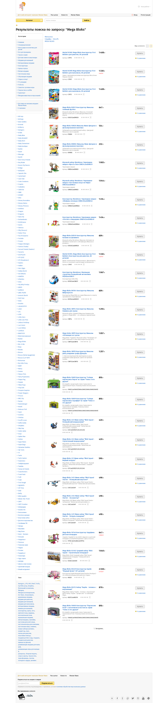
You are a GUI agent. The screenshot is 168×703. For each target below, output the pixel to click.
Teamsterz (21, 461)
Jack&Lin (21, 290)
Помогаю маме (23, 545)
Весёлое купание (24, 515)
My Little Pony (23, 363)
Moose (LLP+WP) (24, 358)
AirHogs (20, 119)
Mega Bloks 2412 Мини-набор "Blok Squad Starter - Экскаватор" (78, 497)
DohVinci (21, 208)
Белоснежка (22, 512)
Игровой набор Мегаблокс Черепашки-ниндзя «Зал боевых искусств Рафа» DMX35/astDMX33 (77, 183)
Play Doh (21, 387)
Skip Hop (21, 428)
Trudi (19, 480)
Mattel (20, 339)
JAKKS (20, 287)
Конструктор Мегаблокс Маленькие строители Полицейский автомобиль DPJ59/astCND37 (76, 274)
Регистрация (145, 15)
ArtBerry (21, 127)
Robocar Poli (22, 409)
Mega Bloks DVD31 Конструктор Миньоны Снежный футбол (78, 108)
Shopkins (21, 425)
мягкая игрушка (23, 620)
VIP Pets (21, 488)
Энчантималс (29, 595)
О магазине (22, 108)
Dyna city (21, 217)
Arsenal (20, 124)
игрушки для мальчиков (26, 604)
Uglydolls (21, 485)
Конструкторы (23, 66)
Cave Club (21, 179)
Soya (19, 434)
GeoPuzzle (21, 255)
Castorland (21, 176)
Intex (19, 282)
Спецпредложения (24, 45)
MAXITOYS (21, 333)
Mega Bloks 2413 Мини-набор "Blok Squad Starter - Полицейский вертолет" (78, 479)
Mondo (20, 349)
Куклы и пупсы (23, 68)
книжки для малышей (25, 608)
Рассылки (54, 15)
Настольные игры (24, 74)
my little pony (22, 586)
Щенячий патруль (24, 566)
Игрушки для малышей (25, 60)
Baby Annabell (22, 138)
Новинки (21, 42)
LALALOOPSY (22, 306)
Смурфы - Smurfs (52, 39)
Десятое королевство (25, 520)
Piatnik (20, 382)
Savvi (20, 412)
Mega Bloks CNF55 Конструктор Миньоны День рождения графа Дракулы (77, 352)
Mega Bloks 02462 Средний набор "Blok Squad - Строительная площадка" (77, 552)
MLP (30, 583)
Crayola (20, 184)
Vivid (19, 491)
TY (19, 453)
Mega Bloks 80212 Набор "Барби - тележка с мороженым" (79, 588)
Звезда (20, 526)
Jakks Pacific (22, 293)
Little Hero (21, 317)
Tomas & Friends (23, 469)
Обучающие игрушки (25, 76)
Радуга (20, 547)
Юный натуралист (24, 569)
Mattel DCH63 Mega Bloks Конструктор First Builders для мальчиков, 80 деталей (79, 90)
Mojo (19, 347)
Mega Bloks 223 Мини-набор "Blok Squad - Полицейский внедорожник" (78, 421)
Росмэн (20, 550)
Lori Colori (21, 325)
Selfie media (22, 423)
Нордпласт (22, 539)
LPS (26, 583)
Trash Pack (21, 474)
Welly (20, 493)
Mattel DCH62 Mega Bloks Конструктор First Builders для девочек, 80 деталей (79, 53)
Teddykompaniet (23, 463)
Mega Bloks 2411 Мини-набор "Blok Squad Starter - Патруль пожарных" (78, 515)
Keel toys (21, 298)
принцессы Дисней (24, 642)
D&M (19, 192)
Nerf (33, 583)
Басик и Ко (21, 510)
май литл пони (23, 613)
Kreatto (20, 303)
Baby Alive (21, 135)
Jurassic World (23, 295)
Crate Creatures (23, 181)
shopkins (31, 586)
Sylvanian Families (24, 447)
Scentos (21, 415)
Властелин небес (24, 518)
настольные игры (24, 626)
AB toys (20, 116)
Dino (19, 198)
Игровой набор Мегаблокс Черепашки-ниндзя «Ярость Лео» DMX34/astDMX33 (77, 163)
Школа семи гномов (24, 564)
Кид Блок (21, 531)
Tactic (20, 455)
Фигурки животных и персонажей (29, 95)
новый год (21, 631)
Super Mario (22, 442)
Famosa (20, 227)
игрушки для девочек (25, 599)
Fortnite (20, 238)
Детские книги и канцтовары (27, 57)
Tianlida (20, 466)
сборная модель (31, 654)
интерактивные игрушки (26, 606)
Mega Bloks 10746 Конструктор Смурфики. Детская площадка (78, 534)
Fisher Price (22, 233)
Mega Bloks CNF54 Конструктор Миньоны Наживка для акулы (78, 310)
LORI (19, 314)
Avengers (21, 130)
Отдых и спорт (23, 79)
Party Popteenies (24, 377)
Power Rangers (23, 393)
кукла (29, 611)
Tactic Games (22, 458)
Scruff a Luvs (22, 420)
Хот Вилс (21, 595)
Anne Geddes (22, 122)
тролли (31, 658)
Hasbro (20, 263)
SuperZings (22, 444)
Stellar (20, 439)
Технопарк (21, 556)
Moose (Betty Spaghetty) (26, 355)
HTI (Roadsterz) (23, 260)
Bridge (20, 168)
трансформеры (23, 658)
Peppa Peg (21, 379)
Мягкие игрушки (23, 71)
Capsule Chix (22, 173)
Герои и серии (22, 55)
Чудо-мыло (22, 558)
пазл (27, 631)
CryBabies (21, 187)
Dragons (21, 214)
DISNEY (20, 195)
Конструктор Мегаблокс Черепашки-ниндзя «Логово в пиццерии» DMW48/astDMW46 (79, 218)
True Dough (22, 482)
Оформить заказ (143, 700)
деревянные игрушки (25, 597)
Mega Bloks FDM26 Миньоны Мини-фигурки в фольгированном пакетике (79, 127)
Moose (20, 352)
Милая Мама (75, 15)
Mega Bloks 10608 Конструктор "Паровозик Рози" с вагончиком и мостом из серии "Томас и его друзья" (79, 608)
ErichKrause (22, 222)
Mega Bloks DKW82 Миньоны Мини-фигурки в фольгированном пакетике (79, 145)
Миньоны (49, 37)
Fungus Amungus (23, 244)
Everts (20, 225)
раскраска (21, 654)
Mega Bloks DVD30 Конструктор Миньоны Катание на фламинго (78, 237)
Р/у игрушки (22, 82)
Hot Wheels (22, 274)
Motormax (21, 360)
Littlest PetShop (23, 322)
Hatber (20, 265)
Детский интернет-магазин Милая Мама (32, 15)
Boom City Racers (24, 165)
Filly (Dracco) (22, 230)
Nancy (20, 368)
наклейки (32, 620)
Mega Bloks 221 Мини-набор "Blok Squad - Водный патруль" (78, 459)
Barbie (20, 149)
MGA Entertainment (24, 336)
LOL (19, 312)
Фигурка (21, 590)
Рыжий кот (21, 553)
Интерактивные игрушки (26, 63)
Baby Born (21, 141)
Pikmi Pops (22, 385)
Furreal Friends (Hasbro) (26, 249)
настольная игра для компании (28, 624)
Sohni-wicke (22, 431)
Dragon (20, 211)
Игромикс (21, 529)
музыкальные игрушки (25, 617)
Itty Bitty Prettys (23, 284)
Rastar (20, 401)
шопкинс (33, 660)
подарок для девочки (25, 640)
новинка (33, 626)
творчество (32, 656)
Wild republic (22, 496)
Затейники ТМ (22, 523)
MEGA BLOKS (49, 41)
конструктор (22, 611)
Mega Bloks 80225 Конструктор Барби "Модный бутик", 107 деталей (76, 570)
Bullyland (21, 170)
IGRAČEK (21, 276)
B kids (20, 132)
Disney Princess (23, 206)
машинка (31, 613)
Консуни (21, 537)
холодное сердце (24, 660)
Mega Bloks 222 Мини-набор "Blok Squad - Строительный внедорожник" (78, 440)
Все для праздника (24, 52)
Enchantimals (22, 219)
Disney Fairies (22, 203)
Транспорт (21, 93)
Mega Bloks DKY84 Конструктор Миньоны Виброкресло (78, 292)
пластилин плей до (24, 635)
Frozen (20, 241)
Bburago (21, 154)
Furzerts (21, 252)
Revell (20, 406)
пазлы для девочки (24, 633)
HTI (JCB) (21, 257)
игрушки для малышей (25, 602)
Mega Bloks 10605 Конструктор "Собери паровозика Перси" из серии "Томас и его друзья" (78, 379)
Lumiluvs (21, 330)
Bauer (20, 151)
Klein (19, 301)
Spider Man (21, 436)
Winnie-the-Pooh (24, 499)
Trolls (38, 583)
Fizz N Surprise (23, 236)
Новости (64, 15)
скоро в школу (23, 656)
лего (33, 611)
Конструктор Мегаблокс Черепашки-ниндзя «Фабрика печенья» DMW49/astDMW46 (79, 200)
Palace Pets (22, 374)
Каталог (29, 20)
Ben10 (20, 157)
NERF (20, 366)
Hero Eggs (21, 268)
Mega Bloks (22, 341)
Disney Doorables (24, 200)
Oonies (20, 371)
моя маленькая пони (25, 615)
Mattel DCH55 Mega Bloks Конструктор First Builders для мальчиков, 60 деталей (78, 72)
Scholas (20, 417)
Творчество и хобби (25, 90)
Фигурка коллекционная (26, 592)
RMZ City (21, 398)
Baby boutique (23, 146)
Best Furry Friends (24, 160)
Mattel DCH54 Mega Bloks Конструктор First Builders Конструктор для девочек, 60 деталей (79, 256)
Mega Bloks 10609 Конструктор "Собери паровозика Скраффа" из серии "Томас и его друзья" (78, 401)
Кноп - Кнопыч (23, 534)
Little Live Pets (23, 320)
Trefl (19, 477)
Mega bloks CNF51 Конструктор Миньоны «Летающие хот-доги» (77, 334)
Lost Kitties (22, 328)
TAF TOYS (21, 450)
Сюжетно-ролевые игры (26, 87)
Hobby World (22, 271)
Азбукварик (22, 507)
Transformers (22, 472)
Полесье (21, 542)
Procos (20, 396)
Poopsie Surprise (24, 390)
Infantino (21, 279)
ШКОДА (20, 561)
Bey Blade (21, 162)
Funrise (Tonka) (23, 246)
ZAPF (20, 501)
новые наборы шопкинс (26, 629)
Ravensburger (22, 404)
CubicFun (21, 189)
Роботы (21, 85)
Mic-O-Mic (21, 344)
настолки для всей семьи (26, 622)
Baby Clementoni (23, 143)
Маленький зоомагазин (26, 588)
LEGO (20, 309)
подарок (36, 638)
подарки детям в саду (25, 638)
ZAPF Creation (22, 504)
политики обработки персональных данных (71, 687)
